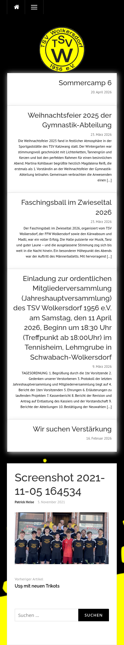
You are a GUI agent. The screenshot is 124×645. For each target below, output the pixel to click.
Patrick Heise (24, 502)
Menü (31, 7)
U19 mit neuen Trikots (37, 585)
